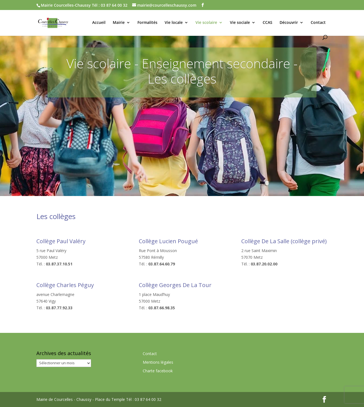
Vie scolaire (206, 23)
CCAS (267, 23)
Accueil (99, 23)
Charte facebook (158, 370)
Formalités (147, 23)
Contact (318, 23)
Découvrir (289, 23)
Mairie (119, 23)
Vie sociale (240, 23)
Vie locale (174, 23)
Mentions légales (158, 362)
